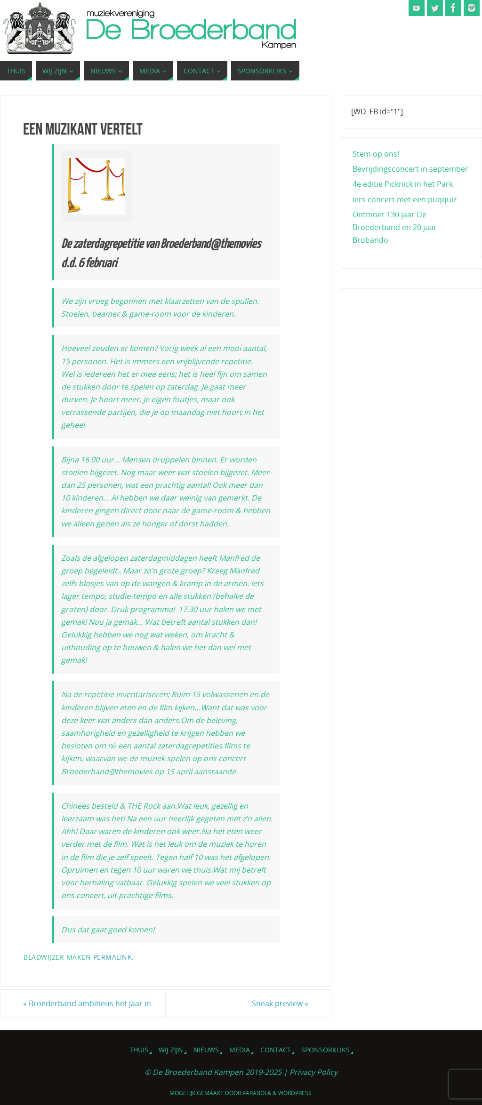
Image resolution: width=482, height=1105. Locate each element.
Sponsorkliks (325, 1049)
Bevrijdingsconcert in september (410, 169)
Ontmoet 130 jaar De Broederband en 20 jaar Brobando (395, 227)
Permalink (112, 957)
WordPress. (295, 1093)
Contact (275, 1049)
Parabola (256, 1093)
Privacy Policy (313, 1072)
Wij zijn (171, 1049)
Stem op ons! (376, 154)
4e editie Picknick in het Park (403, 184)
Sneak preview (280, 1003)
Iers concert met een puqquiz (405, 199)
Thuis (138, 1049)
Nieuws (206, 1049)
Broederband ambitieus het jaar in (87, 1003)
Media (239, 1049)
